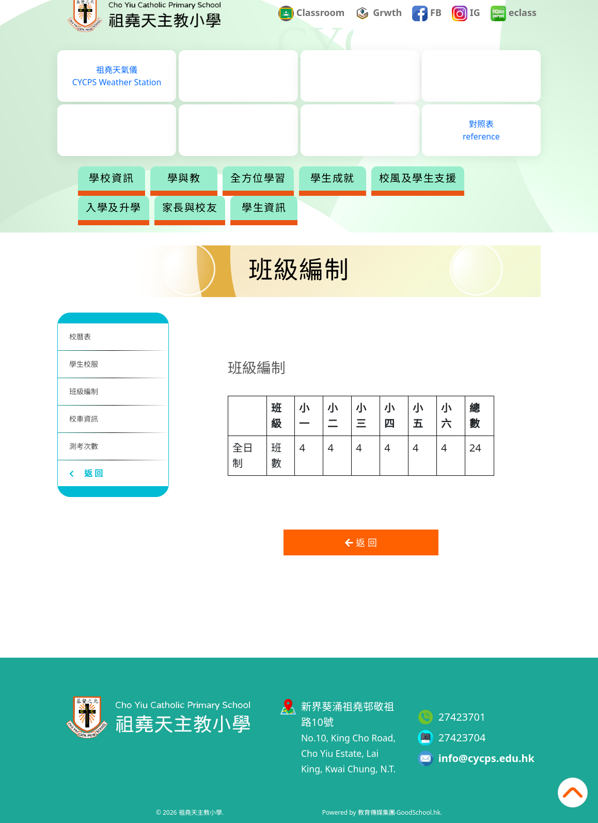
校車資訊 (83, 419)
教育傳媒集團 (376, 812)
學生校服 (83, 364)
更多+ (448, 193)
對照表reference (481, 145)
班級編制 (83, 391)
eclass (514, 28)
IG (466, 28)
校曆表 (80, 336)
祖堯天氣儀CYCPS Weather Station (117, 91)
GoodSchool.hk (418, 812)
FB (427, 28)
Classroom (311, 28)
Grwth (378, 28)
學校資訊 (152, 193)
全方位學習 (299, 193)
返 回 (86, 473)
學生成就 (373, 193)
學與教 (225, 193)
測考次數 (83, 446)
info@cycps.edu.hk (486, 758)
